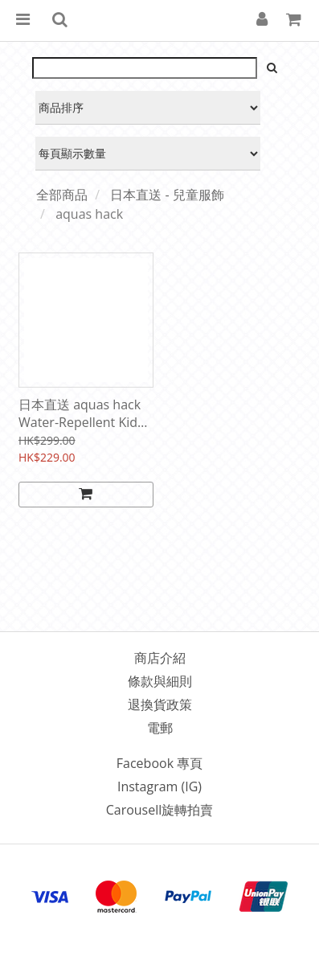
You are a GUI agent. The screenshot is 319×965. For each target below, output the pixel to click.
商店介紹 (160, 658)
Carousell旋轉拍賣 (160, 810)
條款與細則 (160, 681)
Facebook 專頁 (159, 763)
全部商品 (62, 194)
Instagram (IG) (159, 786)
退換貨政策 (160, 704)
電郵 (160, 728)
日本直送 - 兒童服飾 (166, 194)
